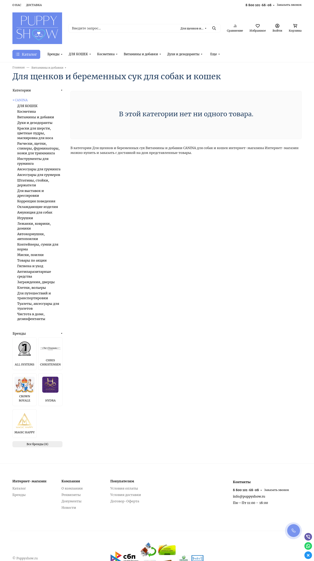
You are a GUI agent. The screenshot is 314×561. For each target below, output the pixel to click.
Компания (70, 481)
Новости (68, 508)
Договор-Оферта (124, 501)
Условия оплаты (124, 488)
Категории (22, 90)
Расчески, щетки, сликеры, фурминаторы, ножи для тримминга (38, 148)
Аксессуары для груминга (38, 169)
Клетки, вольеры (31, 288)
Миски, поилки (30, 255)
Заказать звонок (289, 5)
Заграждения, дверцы (36, 282)
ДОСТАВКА (34, 5)
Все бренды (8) (37, 444)
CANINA (21, 100)
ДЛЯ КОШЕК (78, 54)
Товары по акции (32, 260)
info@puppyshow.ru (249, 496)
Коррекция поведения (36, 201)
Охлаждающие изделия (37, 207)
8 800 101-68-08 (259, 5)
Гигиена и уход (30, 266)
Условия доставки (125, 495)
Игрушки (25, 218)
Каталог (19, 488)
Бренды (53, 54)
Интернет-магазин (29, 481)
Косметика (106, 54)
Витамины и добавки (141, 54)
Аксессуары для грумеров (38, 175)
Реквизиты (71, 495)
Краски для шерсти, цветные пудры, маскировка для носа (35, 133)
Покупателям (122, 481)
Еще (213, 54)
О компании (72, 488)
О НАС (16, 5)
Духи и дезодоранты (183, 54)
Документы (71, 501)
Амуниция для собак (34, 212)
